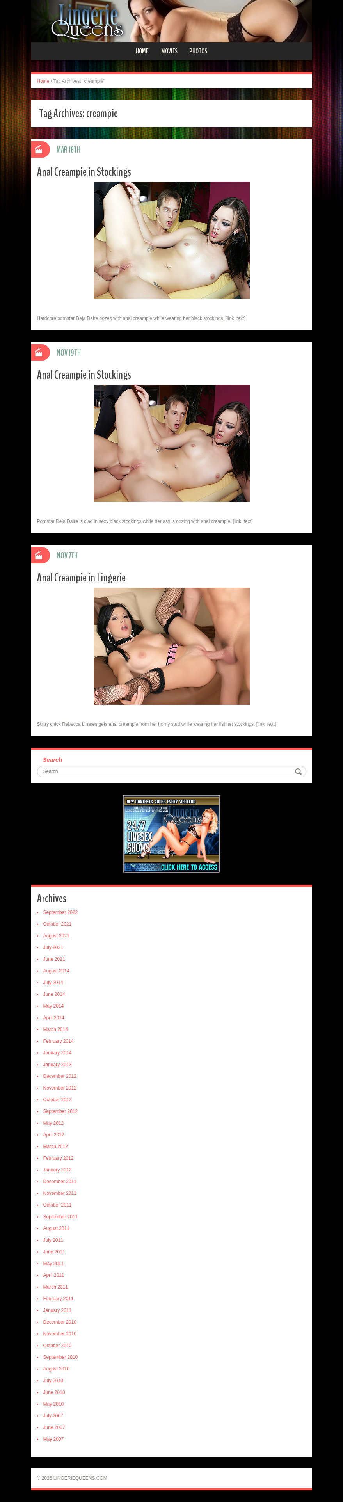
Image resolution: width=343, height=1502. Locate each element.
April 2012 (53, 1135)
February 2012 (58, 1158)
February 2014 (58, 1041)
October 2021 (57, 924)
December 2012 (59, 1076)
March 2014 (55, 1029)
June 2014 (54, 994)
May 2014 (53, 1006)
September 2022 (60, 912)
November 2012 (59, 1088)
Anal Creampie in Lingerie (81, 578)
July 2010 (53, 1380)
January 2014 (57, 1053)
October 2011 (57, 1205)
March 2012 (55, 1146)
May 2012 (53, 1123)
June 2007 (54, 1427)
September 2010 (60, 1357)
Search (52, 759)
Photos (198, 51)
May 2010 (53, 1404)
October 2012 (57, 1099)
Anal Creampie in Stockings (84, 172)
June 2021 (54, 959)
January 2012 (57, 1170)
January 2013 (57, 1064)
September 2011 (60, 1216)
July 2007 (53, 1415)
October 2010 (57, 1345)
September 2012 (60, 1111)
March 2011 (55, 1287)
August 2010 (56, 1369)
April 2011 (53, 1275)
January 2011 (57, 1310)
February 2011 (58, 1298)
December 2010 (59, 1322)
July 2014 (53, 982)
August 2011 (56, 1228)
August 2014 (56, 971)
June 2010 (54, 1392)
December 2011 (59, 1181)
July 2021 (53, 947)
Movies (169, 51)
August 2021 (56, 936)
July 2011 (53, 1240)
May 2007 (53, 1439)
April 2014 (53, 1017)
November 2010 (59, 1334)
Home (142, 51)
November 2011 (59, 1193)
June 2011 (54, 1252)
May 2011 (53, 1263)
